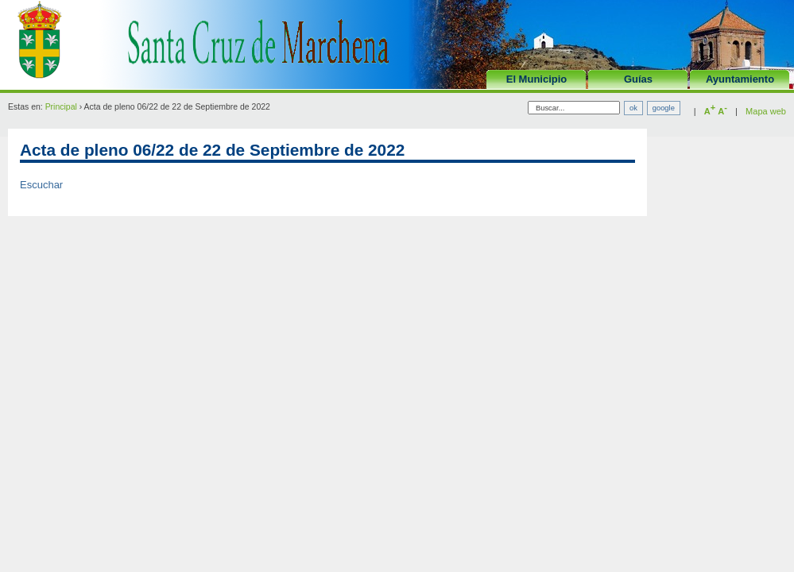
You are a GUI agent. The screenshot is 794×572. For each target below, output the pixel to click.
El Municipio (536, 79)
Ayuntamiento (740, 79)
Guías (638, 79)
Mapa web (766, 111)
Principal (61, 106)
